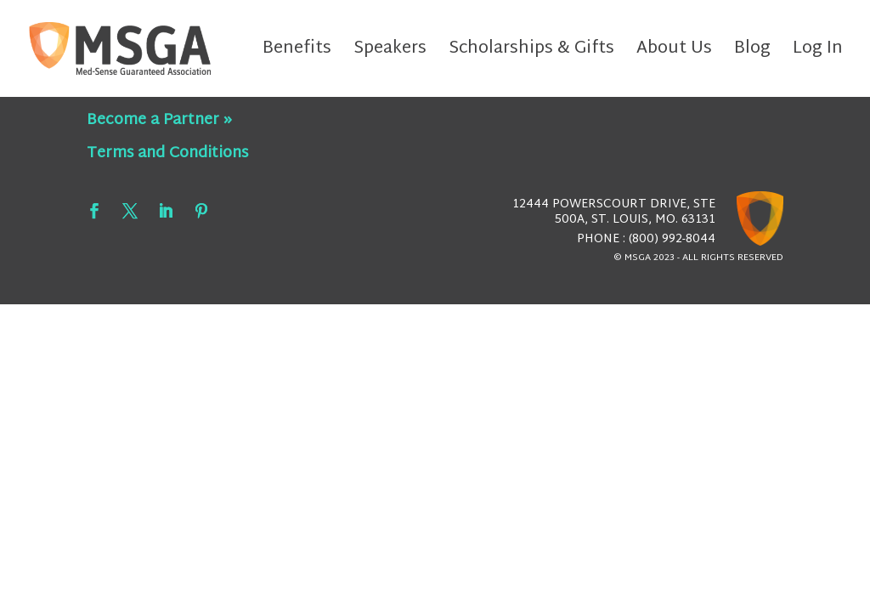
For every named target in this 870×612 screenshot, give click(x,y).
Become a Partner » (159, 120)
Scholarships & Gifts (531, 53)
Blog (752, 53)
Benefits (297, 53)
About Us (674, 53)
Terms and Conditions (167, 153)
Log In (818, 53)
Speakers (390, 53)
